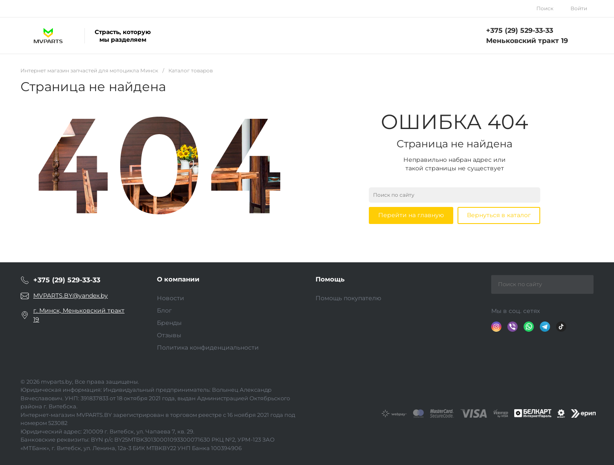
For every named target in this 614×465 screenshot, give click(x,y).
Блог (164, 310)
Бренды (169, 323)
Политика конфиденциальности (208, 347)
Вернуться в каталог (499, 215)
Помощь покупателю (348, 298)
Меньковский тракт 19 (527, 41)
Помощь (330, 279)
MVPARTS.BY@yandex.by (70, 295)
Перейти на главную (411, 215)
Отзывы (169, 335)
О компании (178, 279)
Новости (170, 298)
